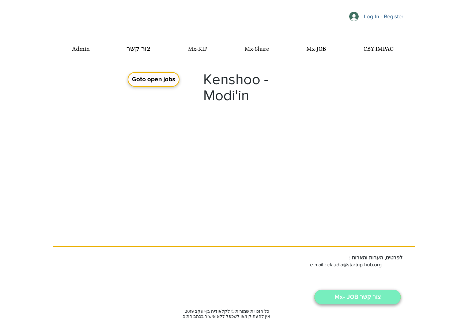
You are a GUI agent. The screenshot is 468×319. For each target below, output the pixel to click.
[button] (316, 49)
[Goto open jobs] (154, 79)
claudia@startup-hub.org (354, 264)
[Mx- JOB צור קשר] (357, 297)
